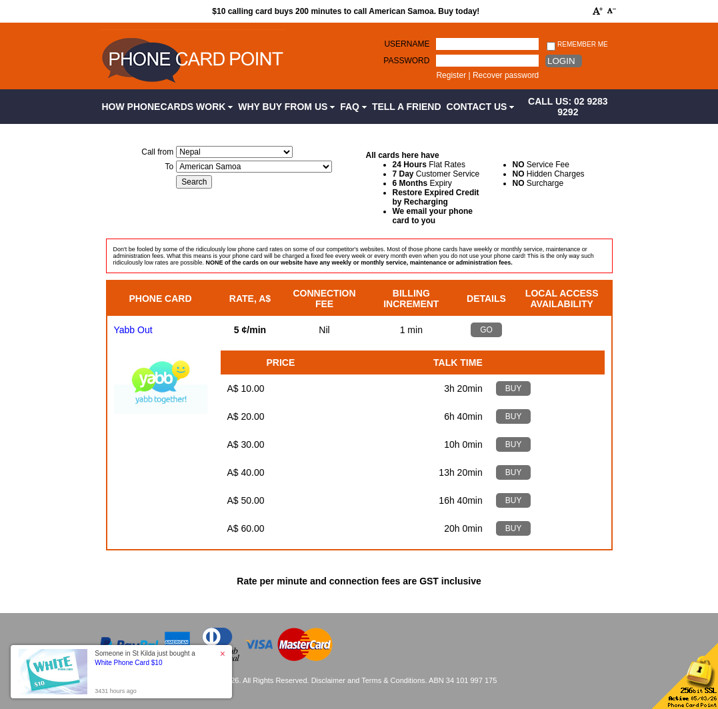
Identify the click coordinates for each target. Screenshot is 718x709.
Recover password (506, 75)
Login (561, 61)
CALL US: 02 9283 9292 (568, 106)
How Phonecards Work (167, 106)
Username (406, 44)
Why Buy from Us (286, 106)
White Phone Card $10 (128, 662)
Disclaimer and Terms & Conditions (368, 680)
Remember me (577, 45)
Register (451, 75)
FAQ (353, 106)
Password (406, 60)
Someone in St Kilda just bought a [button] (145, 658)
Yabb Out (133, 330)
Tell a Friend (406, 106)
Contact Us (481, 106)
